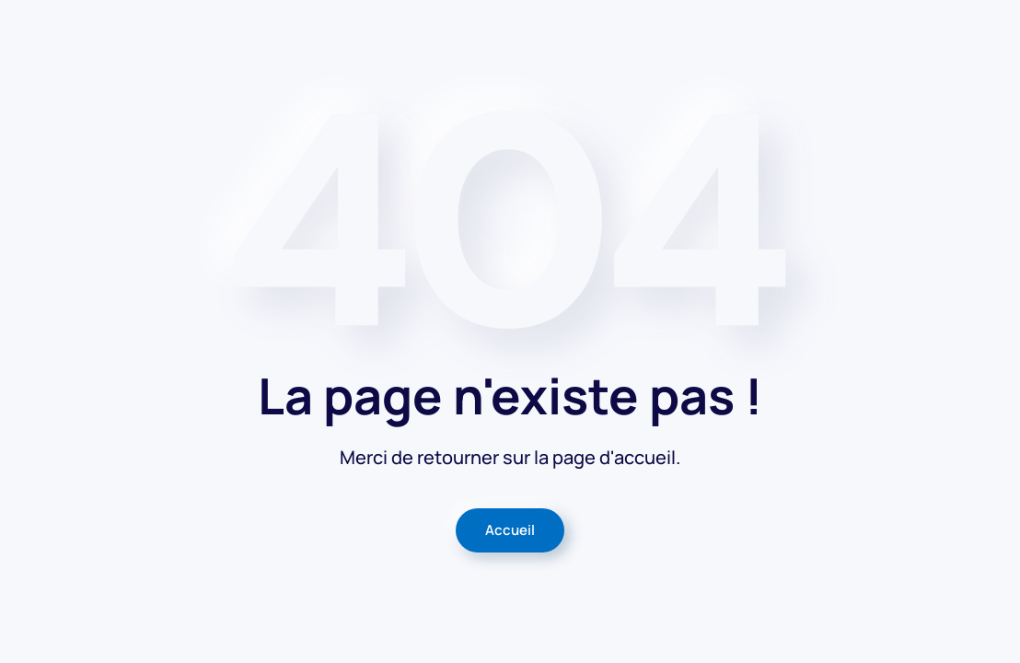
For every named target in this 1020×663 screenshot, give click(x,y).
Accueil (510, 530)
